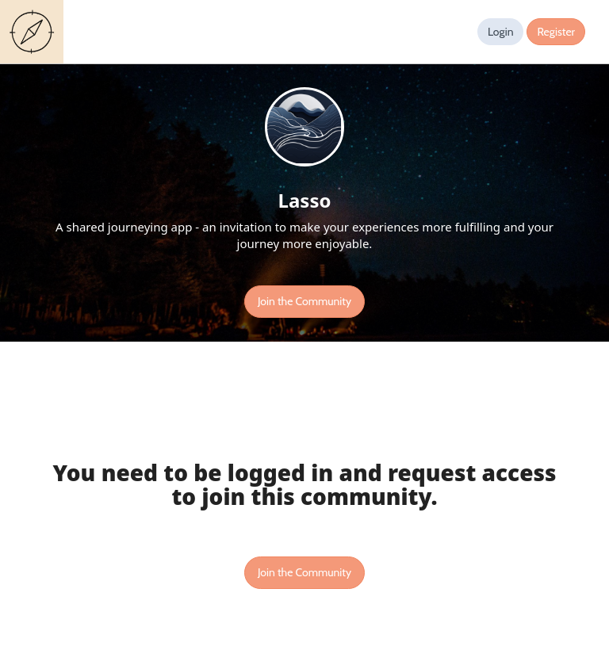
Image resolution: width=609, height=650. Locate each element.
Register (556, 32)
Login (501, 32)
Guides (35, 31)
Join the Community (304, 301)
